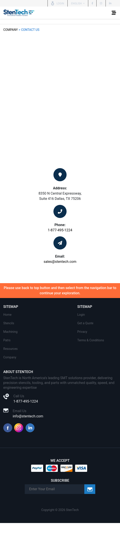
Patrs (7, 340)
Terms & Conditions (90, 340)
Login (81, 314)
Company (10, 29)
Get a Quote (85, 323)
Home (7, 314)
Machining (10, 331)
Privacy (82, 331)
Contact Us (30, 29)
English (77, 3)
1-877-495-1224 (60, 230)
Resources (10, 348)
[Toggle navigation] (114, 12)
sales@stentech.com (60, 262)
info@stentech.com (28, 416)
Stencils (8, 323)
